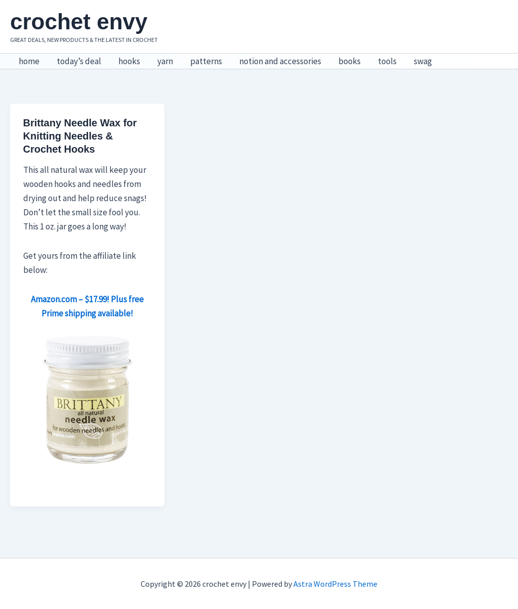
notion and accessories (280, 61)
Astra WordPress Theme (335, 584)
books (349, 61)
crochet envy (78, 21)
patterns (206, 61)
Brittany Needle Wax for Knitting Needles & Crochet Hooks (80, 136)
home (29, 61)
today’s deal (79, 61)
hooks (129, 61)
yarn (165, 61)
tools (387, 61)
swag (423, 61)
